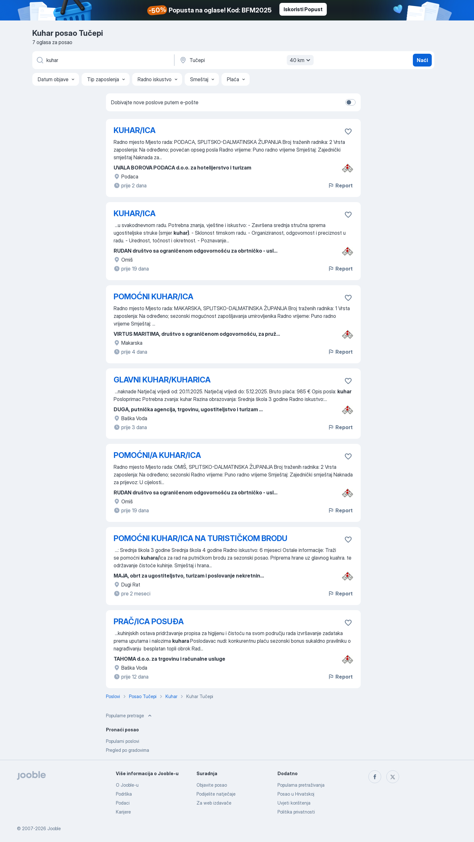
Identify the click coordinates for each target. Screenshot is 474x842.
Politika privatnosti (296, 811)
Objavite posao (212, 785)
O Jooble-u (127, 785)
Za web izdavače (214, 803)
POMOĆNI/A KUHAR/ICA (157, 455)
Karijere (123, 811)
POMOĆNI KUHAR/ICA (153, 296)
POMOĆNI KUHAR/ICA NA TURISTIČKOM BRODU (200, 538)
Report (340, 185)
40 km (301, 60)
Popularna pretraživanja (301, 785)
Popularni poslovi (122, 741)
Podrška (124, 794)
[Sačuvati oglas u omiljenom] (348, 131)
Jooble (54, 828)
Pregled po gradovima (127, 750)
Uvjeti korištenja (293, 803)
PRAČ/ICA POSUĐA (149, 621)
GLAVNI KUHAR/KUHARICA (162, 379)
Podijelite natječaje (216, 794)
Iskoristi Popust (303, 9)
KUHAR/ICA (135, 130)
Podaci (123, 803)
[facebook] (374, 776)
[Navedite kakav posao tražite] (102, 60)
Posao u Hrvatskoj (295, 794)
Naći (422, 60)
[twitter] (392, 776)
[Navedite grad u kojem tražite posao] (245, 60)
